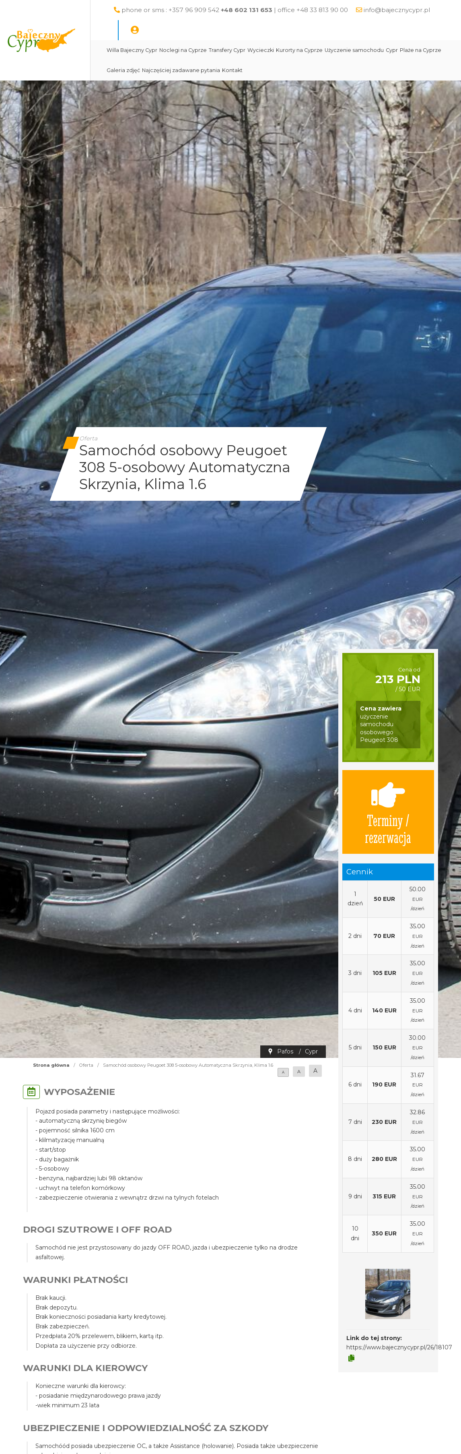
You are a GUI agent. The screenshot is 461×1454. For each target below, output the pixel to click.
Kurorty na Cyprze (321, 50)
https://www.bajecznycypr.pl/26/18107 (399, 1347)
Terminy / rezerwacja (388, 812)
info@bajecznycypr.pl (162, 30)
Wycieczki (283, 50)
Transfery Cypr (249, 50)
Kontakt (298, 70)
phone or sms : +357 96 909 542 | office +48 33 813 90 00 (258, 10)
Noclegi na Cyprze (205, 50)
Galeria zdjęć (189, 70)
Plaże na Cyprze (150, 70)
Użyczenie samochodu (376, 50)
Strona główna (51, 1065)
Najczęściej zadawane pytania (247, 70)
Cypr (414, 50)
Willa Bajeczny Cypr (154, 50)
